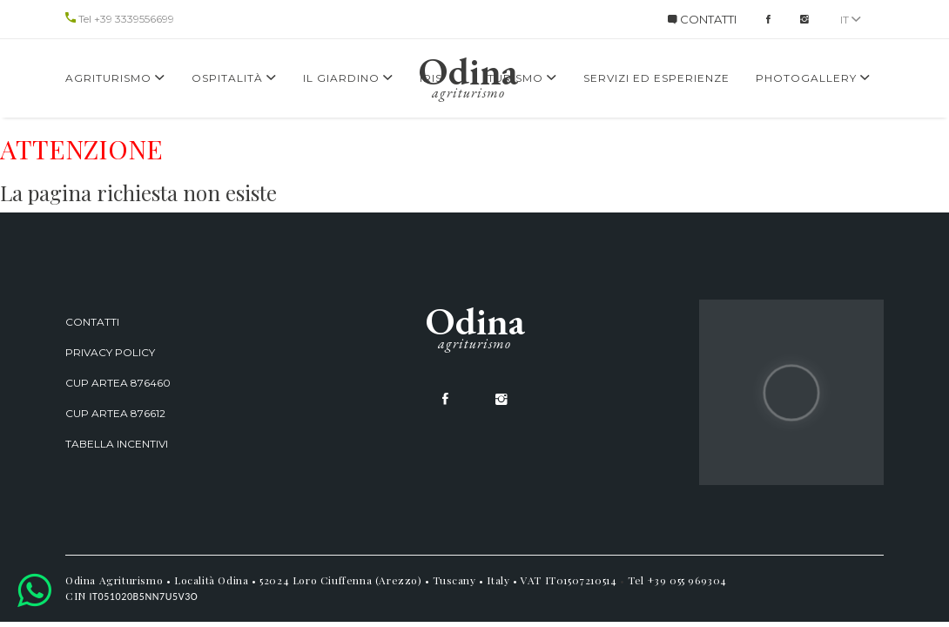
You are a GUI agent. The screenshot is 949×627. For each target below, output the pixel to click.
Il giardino (348, 77)
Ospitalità (234, 77)
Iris (431, 77)
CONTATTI (702, 19)
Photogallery (813, 77)
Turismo (522, 77)
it (850, 19)
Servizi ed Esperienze (656, 77)
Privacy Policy (110, 352)
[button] (34, 590)
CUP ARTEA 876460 (118, 382)
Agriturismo (115, 77)
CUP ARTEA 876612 (115, 413)
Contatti (92, 321)
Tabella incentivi (116, 443)
